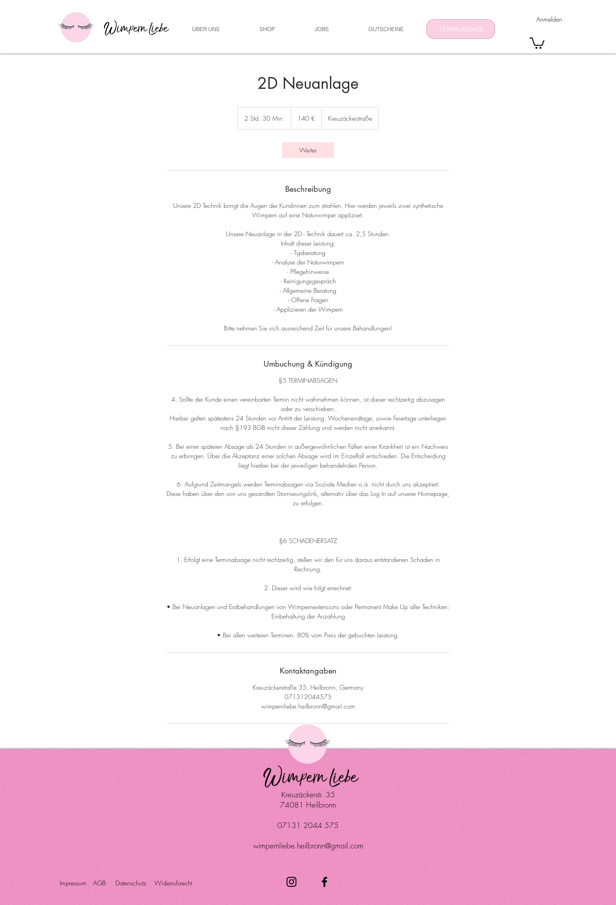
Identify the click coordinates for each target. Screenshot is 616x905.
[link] (308, 150)
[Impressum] (75, 883)
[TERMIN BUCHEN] (460, 29)
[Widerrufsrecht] (173, 883)
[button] (537, 42)
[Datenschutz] (133, 883)
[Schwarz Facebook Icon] (324, 881)
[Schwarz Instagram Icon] (291, 881)
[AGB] (102, 883)
